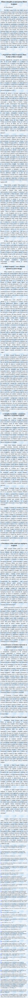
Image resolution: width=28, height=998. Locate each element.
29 (1, 953)
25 (1, 937)
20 (1, 919)
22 (1, 924)
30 (1, 957)
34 (1, 973)
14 (1, 900)
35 (1, 979)
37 (1, 994)
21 (1, 922)
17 (1, 910)
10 (1, 876)
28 (1, 949)
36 (1, 989)
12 (1, 887)
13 (1, 891)
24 (1, 931)
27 (1, 943)
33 (1, 970)
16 (1, 908)
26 (1, 941)
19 (1, 914)
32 (1, 962)
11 (1, 884)
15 (1, 903)
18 (1, 912)
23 (1, 929)
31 (1, 960)
